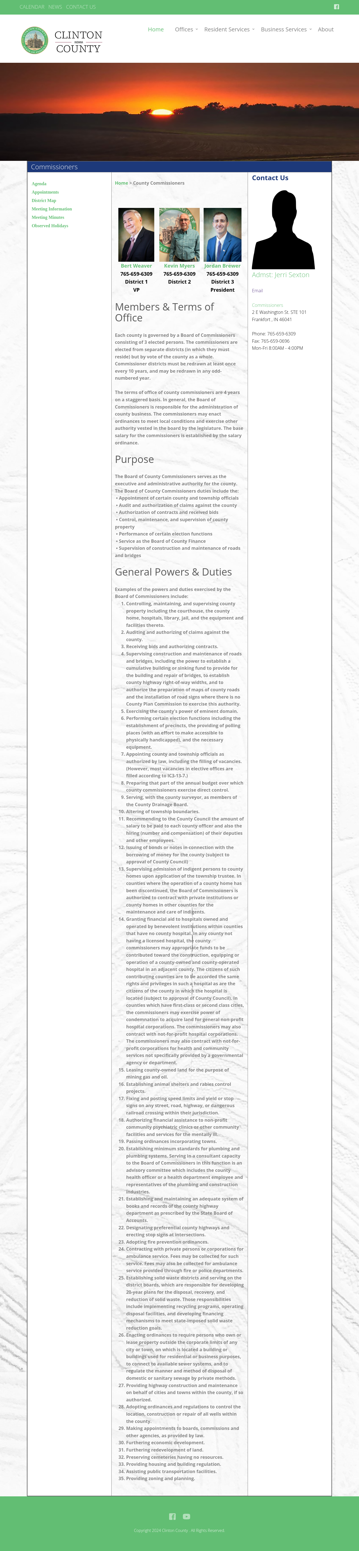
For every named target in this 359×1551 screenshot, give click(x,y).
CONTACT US (81, 6)
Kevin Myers (179, 265)
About (326, 29)
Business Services (284, 29)
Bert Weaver (136, 265)
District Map (44, 200)
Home (156, 29)
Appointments (45, 192)
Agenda (39, 183)
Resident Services (227, 29)
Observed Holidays (50, 225)
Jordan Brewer (222, 265)
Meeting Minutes (48, 217)
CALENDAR (32, 6)
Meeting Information (52, 209)
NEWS (55, 6)
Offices (184, 29)
